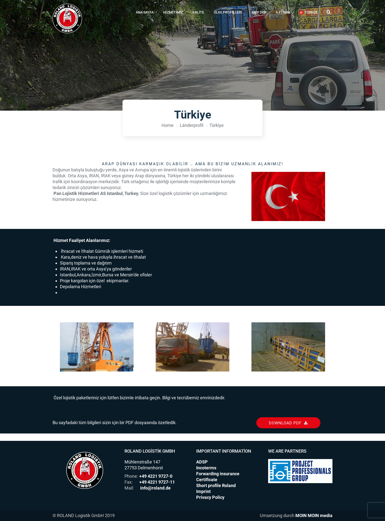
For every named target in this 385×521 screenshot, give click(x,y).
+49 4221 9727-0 (155, 476)
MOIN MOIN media (313, 515)
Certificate (206, 479)
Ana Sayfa (144, 12)
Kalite (198, 12)
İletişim (283, 12)
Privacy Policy (210, 497)
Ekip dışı (259, 12)
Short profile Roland (216, 485)
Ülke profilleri (228, 12)
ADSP (202, 461)
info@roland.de (155, 488)
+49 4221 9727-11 (157, 482)
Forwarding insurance (217, 473)
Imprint (203, 491)
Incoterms (206, 467)
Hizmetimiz (173, 12)
